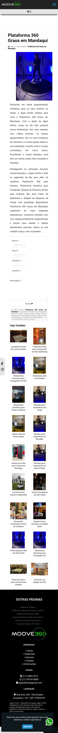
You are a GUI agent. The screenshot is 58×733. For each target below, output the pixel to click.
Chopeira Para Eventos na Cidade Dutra (39, 524)
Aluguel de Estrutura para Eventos (28, 621)
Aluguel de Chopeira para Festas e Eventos (28, 611)
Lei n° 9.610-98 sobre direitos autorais (29, 318)
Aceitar (27, 727)
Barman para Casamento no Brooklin (39, 436)
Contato (30, 660)
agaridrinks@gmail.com (30, 682)
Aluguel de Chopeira (27, 607)
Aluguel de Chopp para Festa (28, 614)
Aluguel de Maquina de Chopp (28, 624)
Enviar (29, 304)
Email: (15, 251)
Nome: (15, 241)
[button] (54, 4)
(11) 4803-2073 (30, 676)
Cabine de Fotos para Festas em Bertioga (18, 465)
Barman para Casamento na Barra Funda (39, 465)
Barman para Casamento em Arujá (39, 407)
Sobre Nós (30, 654)
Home (30, 650)
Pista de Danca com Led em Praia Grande (18, 582)
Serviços (30, 657)
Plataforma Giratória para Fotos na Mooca (18, 407)
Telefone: (17, 261)
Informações (30, 664)
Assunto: (16, 271)
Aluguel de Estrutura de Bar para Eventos (28, 617)
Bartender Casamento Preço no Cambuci (18, 524)
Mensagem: (16, 281)
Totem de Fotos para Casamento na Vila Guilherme (40, 349)
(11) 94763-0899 (30, 679)
